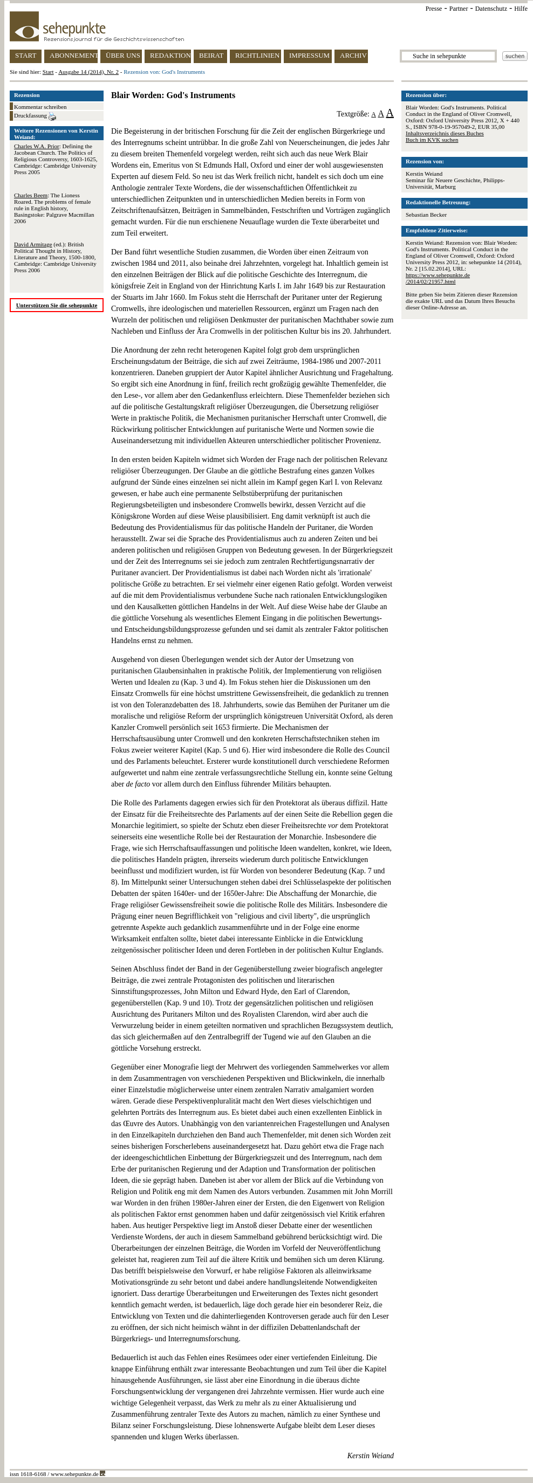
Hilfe (521, 8)
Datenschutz (491, 8)
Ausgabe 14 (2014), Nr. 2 (88, 71)
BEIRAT (211, 55)
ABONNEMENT (74, 55)
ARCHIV (353, 55)
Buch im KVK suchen (432, 139)
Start (48, 71)
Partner (458, 8)
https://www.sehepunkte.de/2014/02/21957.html (438, 278)
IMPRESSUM (309, 55)
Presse (434, 8)
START (25, 55)
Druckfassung (35, 116)
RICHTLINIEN (257, 55)
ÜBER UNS (123, 55)
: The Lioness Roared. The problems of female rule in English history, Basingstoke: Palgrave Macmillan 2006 (54, 208)
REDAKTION (170, 55)
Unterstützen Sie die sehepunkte (57, 305)
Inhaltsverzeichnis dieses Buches (445, 133)
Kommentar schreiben (40, 107)
